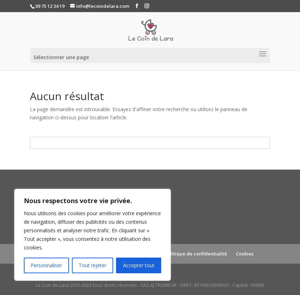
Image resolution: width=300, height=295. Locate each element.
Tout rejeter (92, 265)
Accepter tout (138, 265)
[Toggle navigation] (262, 54)
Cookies (244, 253)
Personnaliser (46, 265)
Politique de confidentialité (196, 253)
